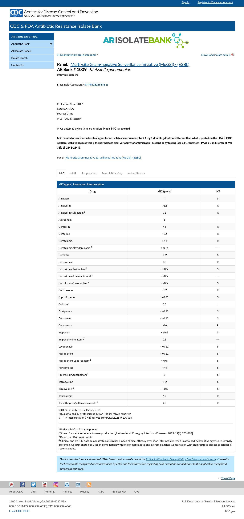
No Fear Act (119, 491)
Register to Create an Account (215, 2)
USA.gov (230, 511)
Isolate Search (19, 57)
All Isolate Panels (21, 50)
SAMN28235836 (95, 84)
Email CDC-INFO (19, 511)
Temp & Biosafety (112, 173)
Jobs (34, 491)
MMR (73, 173)
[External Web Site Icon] (107, 85)
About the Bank (20, 43)
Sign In (185, 2)
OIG (136, 491)
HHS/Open (228, 506)
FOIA (100, 491)
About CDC (16, 491)
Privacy (84, 491)
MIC (61, 173)
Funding (50, 491)
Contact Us (17, 64)
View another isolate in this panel (76, 54)
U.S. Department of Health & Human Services (208, 501)
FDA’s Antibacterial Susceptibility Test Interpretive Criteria (181, 459)
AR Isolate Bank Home (24, 36)
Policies (67, 491)
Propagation (89, 173)
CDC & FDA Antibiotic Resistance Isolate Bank (56, 26)
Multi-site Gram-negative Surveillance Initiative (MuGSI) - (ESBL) (130, 64)
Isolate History (136, 173)
